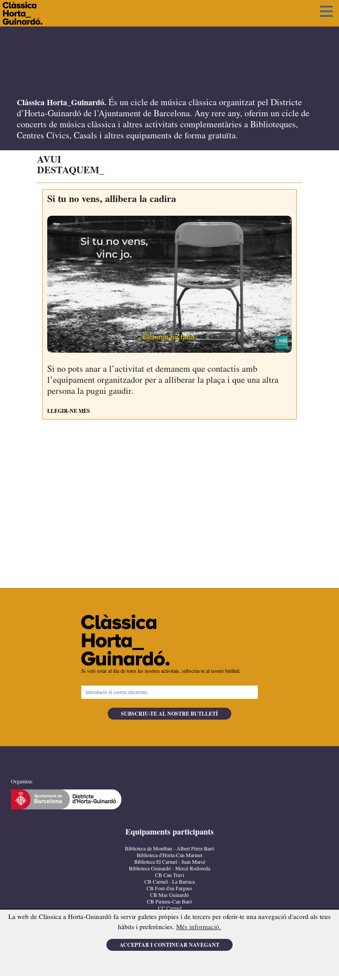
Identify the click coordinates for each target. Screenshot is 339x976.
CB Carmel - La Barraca (169, 882)
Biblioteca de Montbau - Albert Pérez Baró (169, 849)
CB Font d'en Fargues (169, 888)
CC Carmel (169, 908)
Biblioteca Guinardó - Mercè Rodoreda (169, 868)
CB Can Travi (169, 875)
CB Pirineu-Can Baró (169, 902)
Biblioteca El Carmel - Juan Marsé (169, 862)
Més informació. (198, 927)
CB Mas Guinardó (169, 895)
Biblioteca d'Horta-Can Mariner (170, 855)
